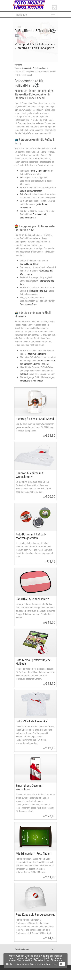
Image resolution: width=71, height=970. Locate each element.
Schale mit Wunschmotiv (31, 191)
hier (55, 964)
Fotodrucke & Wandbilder (31, 380)
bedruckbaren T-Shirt (29, 264)
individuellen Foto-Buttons (38, 291)
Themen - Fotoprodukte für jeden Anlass (29, 68)
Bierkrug (24, 177)
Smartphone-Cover (28, 304)
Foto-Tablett (25, 194)
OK (61, 964)
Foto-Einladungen (39, 170)
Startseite (18, 65)
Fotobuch (24, 374)
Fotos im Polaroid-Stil (36, 354)
